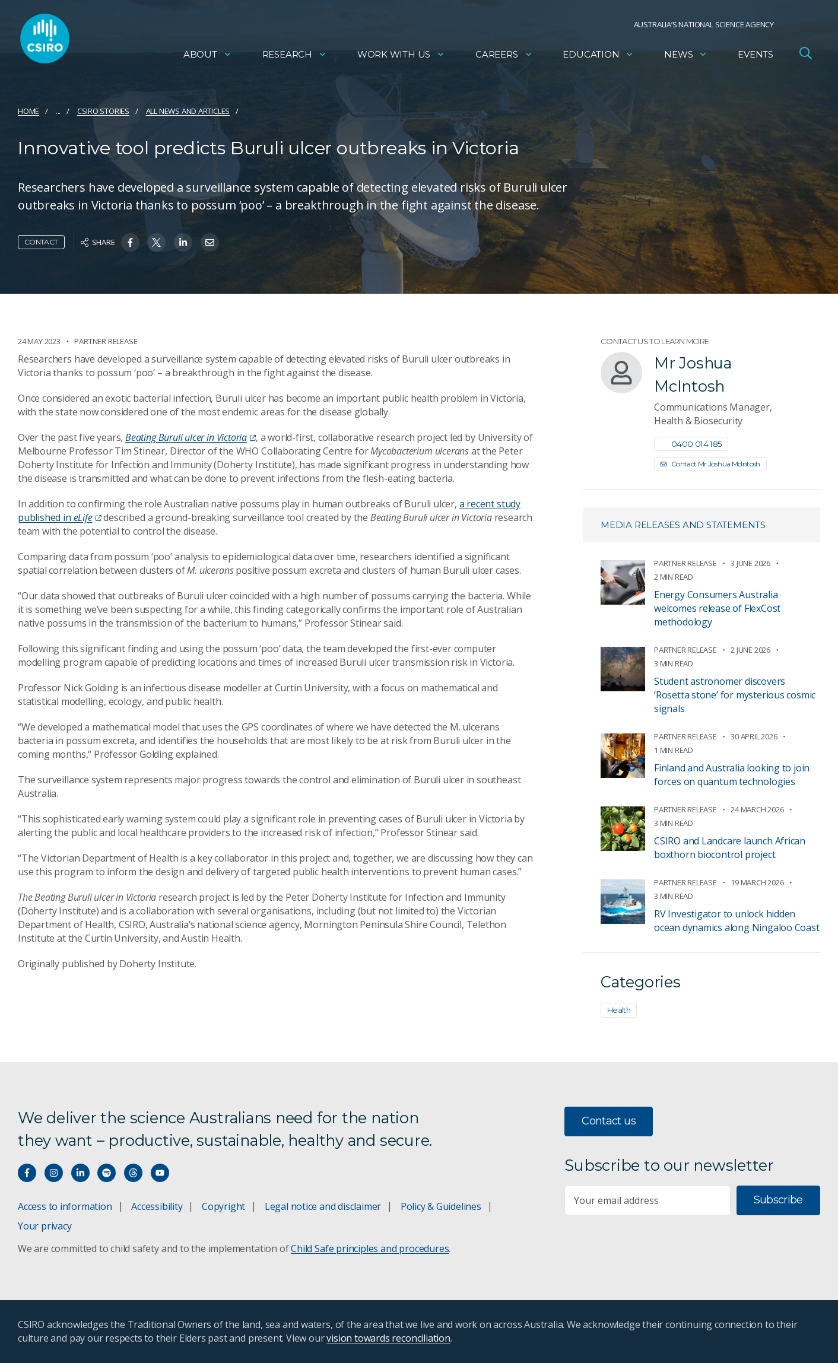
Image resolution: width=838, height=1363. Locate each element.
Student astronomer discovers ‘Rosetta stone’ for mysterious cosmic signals (734, 695)
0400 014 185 (691, 444)
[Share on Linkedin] (183, 242)
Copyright (223, 1206)
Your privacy (44, 1225)
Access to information (65, 1206)
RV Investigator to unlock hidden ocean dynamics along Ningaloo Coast (737, 920)
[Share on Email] (210, 242)
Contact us (609, 1120)
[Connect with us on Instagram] (54, 1173)
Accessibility (156, 1206)
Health (618, 1010)
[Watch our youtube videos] (160, 1173)
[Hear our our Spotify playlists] (106, 1173)
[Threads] (133, 1173)
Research (294, 56)
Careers (504, 56)
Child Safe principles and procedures (370, 1248)
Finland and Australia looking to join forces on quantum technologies (732, 774)
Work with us (401, 56)
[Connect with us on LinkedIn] (80, 1173)
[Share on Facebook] (130, 242)
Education (598, 56)
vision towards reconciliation (388, 1338)
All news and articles (188, 111)
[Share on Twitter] (156, 242)
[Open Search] (805, 56)
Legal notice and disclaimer (323, 1206)
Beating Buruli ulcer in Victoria (190, 437)
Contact (41, 241)
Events (755, 56)
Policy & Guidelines (441, 1206)
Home (28, 111)
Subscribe (778, 1199)
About (207, 56)
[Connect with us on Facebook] (27, 1173)
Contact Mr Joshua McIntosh (710, 463)
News (685, 56)
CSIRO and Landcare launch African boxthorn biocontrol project (729, 847)
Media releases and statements (683, 524)
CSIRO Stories (103, 111)
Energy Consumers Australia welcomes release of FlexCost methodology (717, 608)
